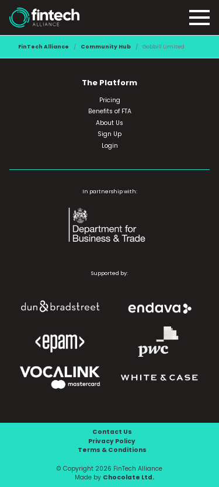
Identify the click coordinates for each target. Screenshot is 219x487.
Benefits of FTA (109, 111)
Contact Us (112, 431)
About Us (109, 123)
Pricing (109, 100)
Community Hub (106, 46)
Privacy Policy (111, 441)
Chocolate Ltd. (128, 477)
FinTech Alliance (43, 46)
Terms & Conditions (112, 450)
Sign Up (109, 134)
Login (110, 145)
